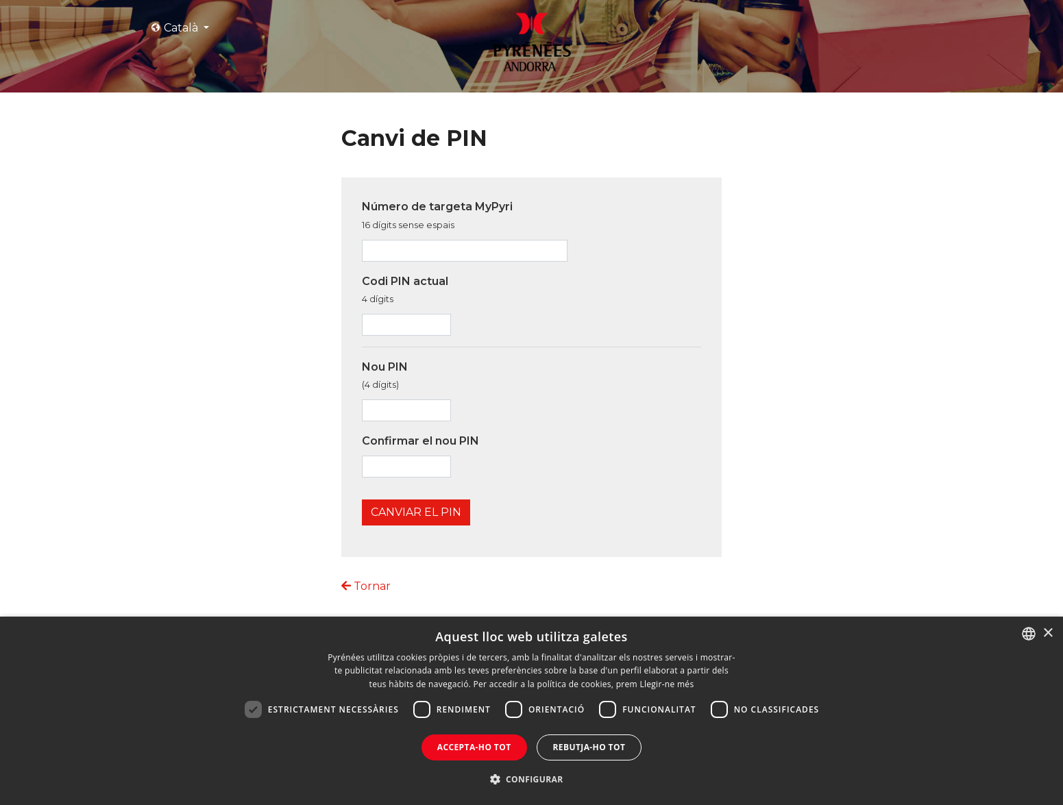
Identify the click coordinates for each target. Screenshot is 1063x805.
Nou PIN (385, 375)
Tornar (366, 586)
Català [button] (175, 27)
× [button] (1047, 633)
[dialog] (531, 711)
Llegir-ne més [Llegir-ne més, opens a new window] (666, 684)
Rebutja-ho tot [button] (589, 747)
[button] (531, 780)
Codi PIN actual (405, 290)
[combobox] (1029, 634)
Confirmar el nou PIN (420, 440)
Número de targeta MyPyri (437, 215)
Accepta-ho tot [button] (474, 747)
